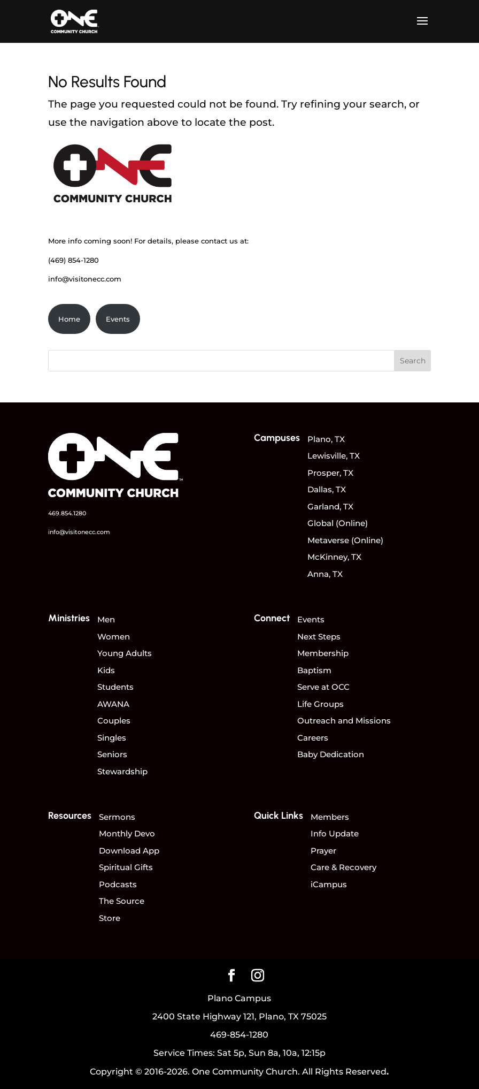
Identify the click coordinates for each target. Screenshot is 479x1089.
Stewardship (122, 771)
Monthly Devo (127, 833)
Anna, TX (325, 574)
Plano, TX (326, 439)
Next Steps (319, 636)
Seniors (112, 754)
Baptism (314, 670)
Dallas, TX (326, 489)
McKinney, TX (334, 557)
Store (109, 918)
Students (115, 687)
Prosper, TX (330, 473)
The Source (121, 901)
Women (113, 636)
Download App (129, 851)
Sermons (117, 817)
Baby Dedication (330, 754)
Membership (323, 653)
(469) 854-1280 (73, 260)
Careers (312, 738)
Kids (106, 670)
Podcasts (118, 884)
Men (106, 619)
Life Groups (320, 704)
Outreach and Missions (344, 720)
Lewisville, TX (333, 456)
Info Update (335, 833)
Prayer (323, 851)
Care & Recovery (343, 867)
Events (118, 319)
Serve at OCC (323, 687)
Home (69, 319)
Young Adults (124, 653)
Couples (113, 720)
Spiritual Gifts (126, 867)
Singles (111, 738)
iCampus (329, 884)
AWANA (113, 704)
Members (330, 817)
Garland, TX (330, 506)
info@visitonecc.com (84, 279)
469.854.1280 (67, 513)
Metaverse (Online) (345, 540)
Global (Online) (337, 523)
